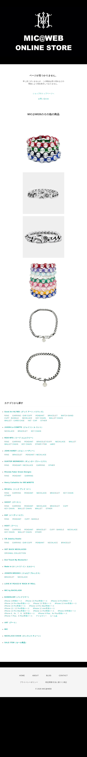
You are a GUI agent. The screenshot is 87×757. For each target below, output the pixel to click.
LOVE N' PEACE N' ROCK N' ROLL (20, 584)
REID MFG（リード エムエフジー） (19, 438)
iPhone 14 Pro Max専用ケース (17, 603)
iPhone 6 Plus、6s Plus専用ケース (52, 613)
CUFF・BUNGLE (11, 418)
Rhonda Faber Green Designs (17, 472)
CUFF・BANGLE (32, 519)
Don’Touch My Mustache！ (16, 560)
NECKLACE (27, 418)
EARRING (16, 442)
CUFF (65, 506)
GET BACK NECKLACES (15, 549)
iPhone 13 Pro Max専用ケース (41, 606)
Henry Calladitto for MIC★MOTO (19, 482)
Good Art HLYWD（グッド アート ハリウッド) (23, 412)
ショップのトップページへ (43, 93)
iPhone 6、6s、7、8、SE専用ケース (19, 613)
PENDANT (39, 416)
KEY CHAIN (41, 418)
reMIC (52, 444)
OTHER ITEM (41, 444)
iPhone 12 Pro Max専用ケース (17, 611)
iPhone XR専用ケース (67, 611)
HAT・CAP (32, 421)
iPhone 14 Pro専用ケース (61, 601)
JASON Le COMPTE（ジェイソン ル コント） (23, 427)
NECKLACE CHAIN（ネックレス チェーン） (23, 636)
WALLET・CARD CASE (14, 421)
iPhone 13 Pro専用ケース (15, 606)
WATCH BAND (67, 416)
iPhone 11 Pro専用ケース (43, 611)
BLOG (48, 676)
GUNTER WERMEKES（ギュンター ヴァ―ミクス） (26, 461)
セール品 (53, 616)
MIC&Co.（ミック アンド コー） (17, 489)
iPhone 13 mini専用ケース (66, 603)
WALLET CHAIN (56, 418)
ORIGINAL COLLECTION (15, 553)
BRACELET (53, 416)
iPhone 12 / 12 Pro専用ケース (17, 608)
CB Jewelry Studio (12, 539)
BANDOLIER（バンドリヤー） (17, 597)
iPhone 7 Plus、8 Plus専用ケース (18, 616)
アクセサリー (41, 616)
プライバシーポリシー (29, 682)
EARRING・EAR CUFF (22, 416)
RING (6, 416)
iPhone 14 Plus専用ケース (36, 601)
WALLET (72, 442)
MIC (6, 629)
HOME (22, 676)
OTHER (43, 421)
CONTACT (63, 676)
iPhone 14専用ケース (13, 601)
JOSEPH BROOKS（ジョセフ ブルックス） (22, 573)
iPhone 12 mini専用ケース (44, 608)
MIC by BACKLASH (13, 590)
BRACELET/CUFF (44, 442)
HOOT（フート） (11, 526)
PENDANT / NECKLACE (36, 455)
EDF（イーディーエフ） (14, 515)
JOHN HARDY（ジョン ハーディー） (19, 451)
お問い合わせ (43, 99)
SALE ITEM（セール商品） (15, 643)
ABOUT (35, 676)
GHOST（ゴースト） (13, 502)
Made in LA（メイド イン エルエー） (20, 567)
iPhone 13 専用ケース (42, 603)
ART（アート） (10, 623)
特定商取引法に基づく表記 (56, 682)
